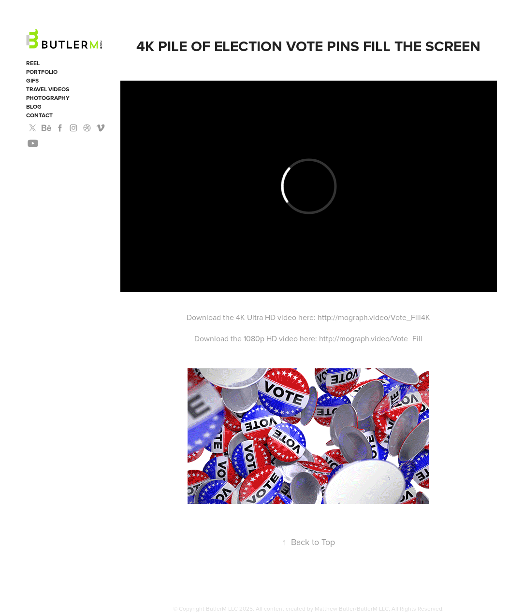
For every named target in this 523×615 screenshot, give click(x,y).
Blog (34, 106)
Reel (33, 63)
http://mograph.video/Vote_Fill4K (374, 317)
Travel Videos (47, 89)
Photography (48, 98)
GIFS (32, 80)
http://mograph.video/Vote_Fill (370, 338)
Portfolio (42, 72)
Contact (39, 115)
